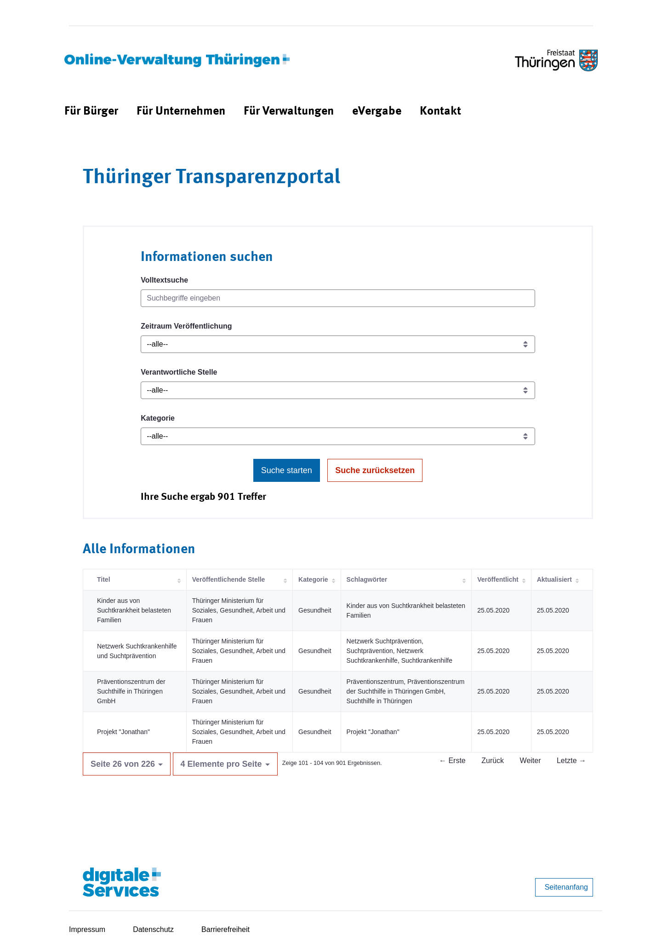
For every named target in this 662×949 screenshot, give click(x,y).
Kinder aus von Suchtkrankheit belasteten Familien (134, 610)
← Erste (452, 760)
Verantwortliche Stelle (179, 372)
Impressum (87, 929)
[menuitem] (91, 112)
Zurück (492, 760)
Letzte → (571, 760)
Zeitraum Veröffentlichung (186, 326)
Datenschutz (153, 929)
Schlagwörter (367, 579)
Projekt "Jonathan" (123, 731)
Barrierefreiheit (225, 929)
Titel (103, 579)
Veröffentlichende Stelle (228, 579)
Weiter (530, 760)
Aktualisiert (554, 579)
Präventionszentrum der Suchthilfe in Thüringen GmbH (131, 691)
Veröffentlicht (497, 579)
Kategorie (158, 418)
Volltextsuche (164, 280)
